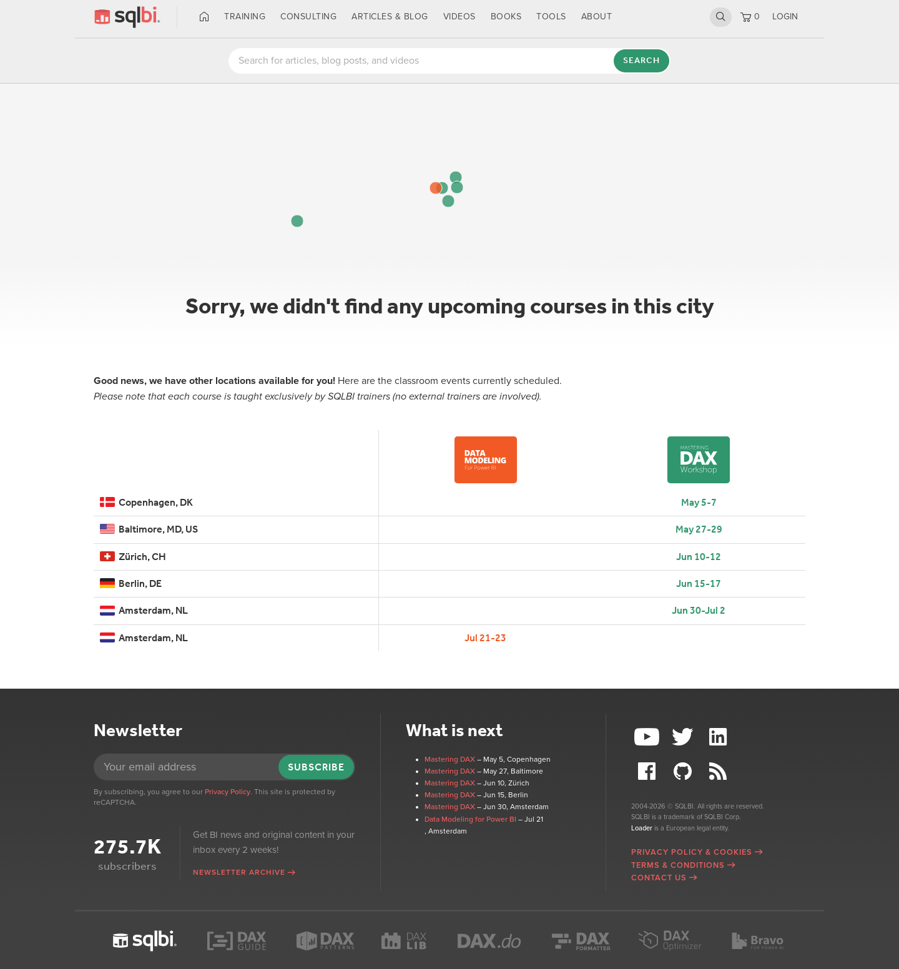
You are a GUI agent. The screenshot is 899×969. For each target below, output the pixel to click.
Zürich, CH (133, 557)
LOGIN (785, 16)
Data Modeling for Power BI (470, 819)
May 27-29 (698, 529)
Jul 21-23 (485, 638)
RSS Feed (719, 771)
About (596, 16)
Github (684, 771)
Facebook (648, 771)
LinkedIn (719, 737)
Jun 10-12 (698, 557)
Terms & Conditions (678, 865)
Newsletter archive (239, 872)
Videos (459, 16)
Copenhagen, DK (146, 502)
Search (721, 16)
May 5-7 (699, 502)
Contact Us (659, 878)
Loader (641, 828)
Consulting (308, 16)
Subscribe (316, 767)
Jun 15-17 (698, 583)
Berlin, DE (131, 583)
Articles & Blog (389, 16)
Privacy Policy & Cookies (691, 852)
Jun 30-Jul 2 (698, 610)
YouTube (648, 737)
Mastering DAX (450, 759)
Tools (551, 16)
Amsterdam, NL (144, 610)
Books (506, 16)
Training (244, 16)
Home (204, 16)
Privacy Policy (227, 791)
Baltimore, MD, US (149, 529)
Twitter (684, 737)
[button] (456, 177)
